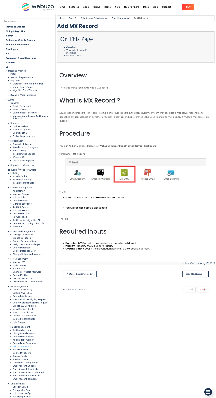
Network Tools (20, 217)
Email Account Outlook (24, 365)
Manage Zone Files (22, 203)
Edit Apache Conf (22, 390)
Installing (14, 173)
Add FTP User (19, 265)
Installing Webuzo (15, 26)
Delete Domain (20, 200)
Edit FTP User (19, 268)
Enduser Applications (17, 44)
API (7, 53)
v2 (7, 67)
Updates (14, 123)
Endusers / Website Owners (20, 40)
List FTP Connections (23, 278)
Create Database (22, 238)
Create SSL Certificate (24, 306)
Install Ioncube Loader (24, 154)
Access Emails (20, 356)
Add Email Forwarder (23, 339)
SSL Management (19, 286)
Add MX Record (21, 346)
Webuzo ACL (19, 157)
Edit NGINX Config (22, 393)
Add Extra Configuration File (27, 220)
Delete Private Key (22, 296)
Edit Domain (19, 197)
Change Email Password (25, 333)
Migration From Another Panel (28, 83)
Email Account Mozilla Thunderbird (30, 372)
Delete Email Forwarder (24, 343)
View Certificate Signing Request (29, 299)
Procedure (71, 53)
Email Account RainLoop (25, 379)
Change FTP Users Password (27, 272)
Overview (71, 47)
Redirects (17, 226)
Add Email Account (22, 330)
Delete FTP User (21, 275)
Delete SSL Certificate (24, 319)
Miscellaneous (17, 140)
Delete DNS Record (22, 213)
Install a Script (20, 176)
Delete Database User (24, 251)
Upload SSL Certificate (24, 315)
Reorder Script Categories (26, 147)
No (203, 289)
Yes (190, 289)
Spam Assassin (20, 359)
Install (13, 74)
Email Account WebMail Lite (26, 375)
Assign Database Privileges (26, 244)
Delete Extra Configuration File (28, 223)
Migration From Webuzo (25, 90)
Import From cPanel (23, 87)
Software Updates (22, 129)
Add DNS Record (21, 207)
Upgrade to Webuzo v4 (22, 165)
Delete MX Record (22, 353)
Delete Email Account (23, 336)
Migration (15, 80)
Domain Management (21, 187)
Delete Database (21, 247)
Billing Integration (16, 31)
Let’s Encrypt (19, 322)
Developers (12, 49)
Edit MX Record (20, 349)
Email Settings (20, 150)
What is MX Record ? (76, 50)
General (14, 103)
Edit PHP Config (20, 387)
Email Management (20, 327)
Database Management (22, 231)
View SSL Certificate (23, 312)
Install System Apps (23, 179)
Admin (9, 35)
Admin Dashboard (22, 106)
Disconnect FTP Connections (27, 281)
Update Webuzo (21, 126)
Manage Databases (23, 234)
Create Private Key (22, 289)
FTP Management (19, 258)
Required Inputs (74, 55)
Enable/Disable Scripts (24, 136)
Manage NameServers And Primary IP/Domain (30, 117)
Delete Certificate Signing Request (30, 302)
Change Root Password (25, 112)
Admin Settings (20, 109)
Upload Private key (22, 293)
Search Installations (23, 144)
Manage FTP (19, 262)
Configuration (17, 383)
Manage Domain (21, 194)
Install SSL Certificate (23, 183)
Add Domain (19, 191)
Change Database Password (27, 254)
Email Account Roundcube (26, 369)
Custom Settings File (23, 160)
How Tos (10, 62)
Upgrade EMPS (20, 133)
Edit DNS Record (21, 210)
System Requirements (21, 77)
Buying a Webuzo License (23, 95)
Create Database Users (25, 241)
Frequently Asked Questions (21, 58)
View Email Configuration (25, 362)
